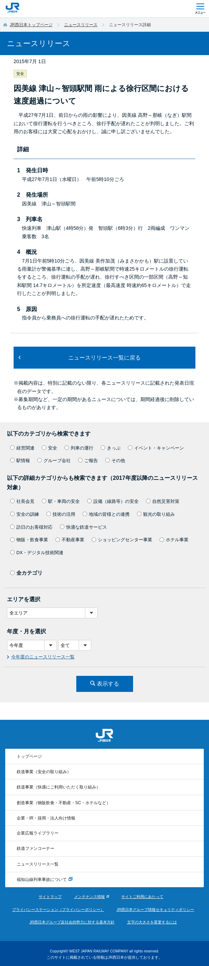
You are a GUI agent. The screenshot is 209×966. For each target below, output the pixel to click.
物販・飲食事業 (29, 539)
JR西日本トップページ (31, 24)
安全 (49, 448)
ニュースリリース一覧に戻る (104, 358)
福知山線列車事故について (44, 879)
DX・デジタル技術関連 (36, 552)
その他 (115, 460)
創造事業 (63, 802)
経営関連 (22, 448)
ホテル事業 (174, 539)
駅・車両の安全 (61, 501)
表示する (108, 684)
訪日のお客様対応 (31, 527)
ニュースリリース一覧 (38, 864)
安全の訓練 (24, 514)
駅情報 (20, 460)
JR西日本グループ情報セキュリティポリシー (155, 909)
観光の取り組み (156, 514)
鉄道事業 (44, 771)
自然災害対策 (162, 501)
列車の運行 (78, 448)
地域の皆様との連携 (106, 514)
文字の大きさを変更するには (152, 922)
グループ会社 (54, 460)
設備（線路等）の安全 (113, 501)
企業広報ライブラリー (38, 833)
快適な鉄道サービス (83, 527)
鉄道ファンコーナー (35, 848)
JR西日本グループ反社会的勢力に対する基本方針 (71, 922)
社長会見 (22, 501)
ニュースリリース (81, 24)
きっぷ (111, 448)
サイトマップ (50, 897)
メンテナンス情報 (89, 897)
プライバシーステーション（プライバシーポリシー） (58, 909)
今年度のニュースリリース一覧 (43, 656)
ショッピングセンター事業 (122, 539)
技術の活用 (60, 514)
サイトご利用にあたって (142, 897)
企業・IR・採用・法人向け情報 (46, 818)
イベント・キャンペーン (156, 448)
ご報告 (88, 460)
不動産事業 (69, 539)
